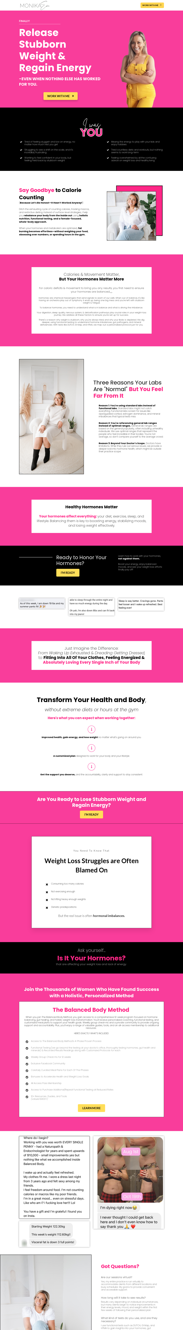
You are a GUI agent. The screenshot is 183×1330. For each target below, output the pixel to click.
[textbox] (60, 50)
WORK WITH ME (152, 5)
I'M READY (68, 572)
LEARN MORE (91, 1108)
